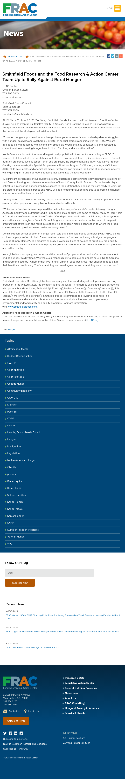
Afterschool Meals (17, 349)
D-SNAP (11, 405)
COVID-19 (12, 398)
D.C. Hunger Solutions (73, 738)
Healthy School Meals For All (23, 432)
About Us (70, 698)
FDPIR (10, 418)
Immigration (14, 446)
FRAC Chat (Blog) (75, 703)
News (27, 56)
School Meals (14, 509)
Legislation (13, 453)
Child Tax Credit (16, 377)
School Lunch (15, 502)
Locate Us (33, 711)
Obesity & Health (75, 713)
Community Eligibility (19, 391)
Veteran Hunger (16, 537)
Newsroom (71, 693)
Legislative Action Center (79, 683)
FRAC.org (92, 320)
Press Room (15, 57)
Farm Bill (12, 412)
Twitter (5, 733)
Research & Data (74, 678)
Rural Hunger (14, 488)
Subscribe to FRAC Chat (15, 749)
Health (11, 425)
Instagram (21, 733)
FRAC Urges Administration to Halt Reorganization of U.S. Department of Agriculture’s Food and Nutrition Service (62, 632)
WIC (9, 544)
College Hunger (16, 384)
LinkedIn (15, 733)
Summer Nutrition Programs (23, 530)
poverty (11, 474)
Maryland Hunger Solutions (76, 743)
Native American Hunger (21, 460)
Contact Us (14, 711)
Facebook (10, 733)
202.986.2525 (10, 704)
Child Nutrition (15, 370)
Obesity (11, 467)
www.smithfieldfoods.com (22, 307)
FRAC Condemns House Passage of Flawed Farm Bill (32, 647)
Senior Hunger (15, 516)
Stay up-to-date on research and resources (25, 744)
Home (4, 56)
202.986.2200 (10, 701)
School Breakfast (16, 495)
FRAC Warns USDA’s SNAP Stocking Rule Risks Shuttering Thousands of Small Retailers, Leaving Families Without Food (63, 617)
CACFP (11, 363)
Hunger (11, 330)
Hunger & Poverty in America (82, 708)
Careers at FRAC (16, 721)
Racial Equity (14, 481)
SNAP (10, 523)
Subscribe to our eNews (15, 739)
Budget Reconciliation (20, 356)
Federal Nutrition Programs (81, 688)
